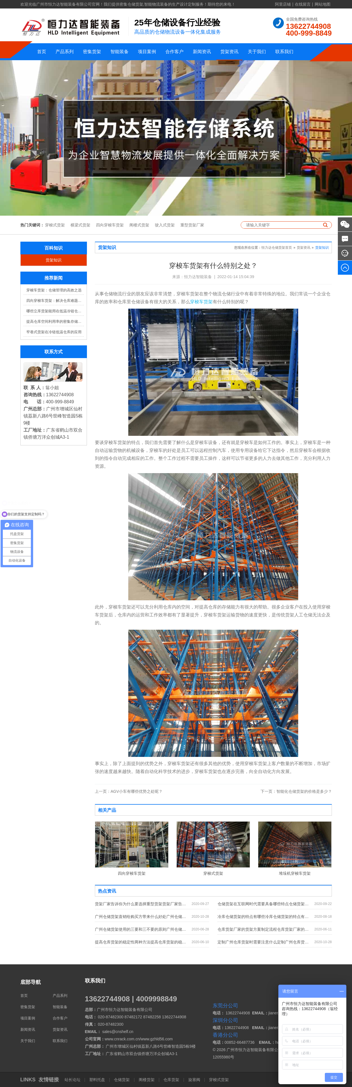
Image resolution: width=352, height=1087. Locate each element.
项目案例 (147, 51)
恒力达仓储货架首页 (276, 248)
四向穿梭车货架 (110, 225)
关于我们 (257, 51)
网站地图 (322, 4)
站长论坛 (73, 1079)
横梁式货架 (80, 225)
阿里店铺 (283, 4)
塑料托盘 (97, 1079)
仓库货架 (171, 1079)
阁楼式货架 (139, 225)
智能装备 (119, 51)
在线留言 (303, 4)
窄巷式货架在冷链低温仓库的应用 (54, 332)
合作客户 (174, 51)
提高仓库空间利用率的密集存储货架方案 (55, 321)
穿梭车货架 (201, 301)
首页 (41, 51)
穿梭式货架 (55, 225)
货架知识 (53, 260)
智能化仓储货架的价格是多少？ (296, 791)
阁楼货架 (147, 1079)
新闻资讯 (202, 51)
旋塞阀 (194, 1079)
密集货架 (92, 51)
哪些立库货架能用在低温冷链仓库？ (55, 311)
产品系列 (65, 51)
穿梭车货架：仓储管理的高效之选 (54, 290)
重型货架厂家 (192, 225)
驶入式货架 (165, 225)
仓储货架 (122, 1079)
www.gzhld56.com (157, 1039)
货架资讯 (229, 51)
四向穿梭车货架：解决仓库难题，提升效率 (55, 300)
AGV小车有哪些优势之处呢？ (129, 791)
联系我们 (284, 51)
